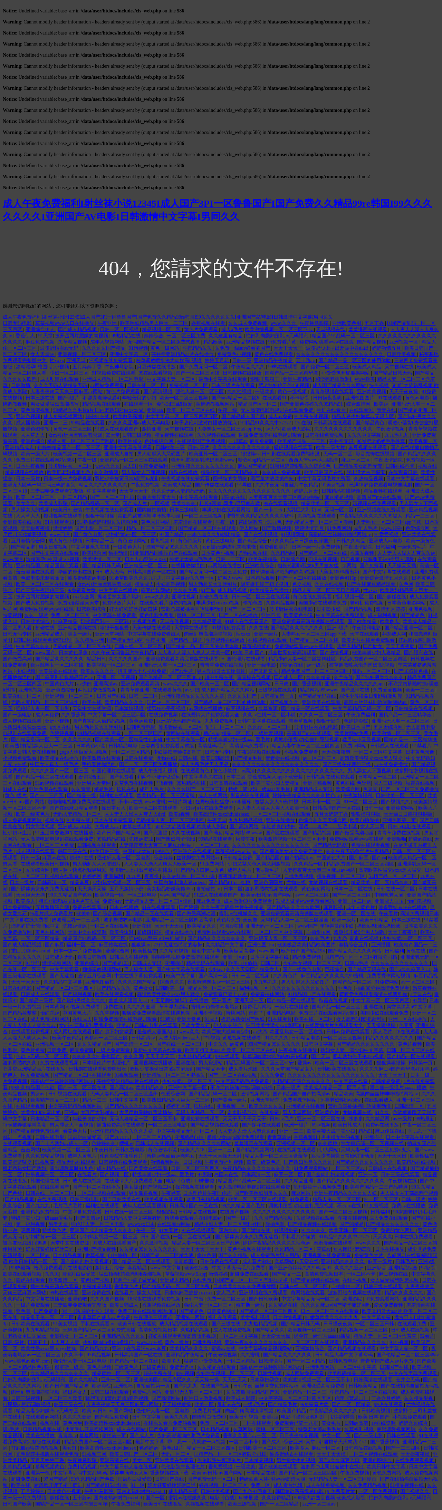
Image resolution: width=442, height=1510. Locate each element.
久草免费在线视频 (134, 783)
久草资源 (268, 708)
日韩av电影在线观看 (410, 826)
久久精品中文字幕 (225, 944)
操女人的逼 (149, 1292)
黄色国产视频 (95, 1280)
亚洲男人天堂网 (94, 783)
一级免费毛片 (412, 547)
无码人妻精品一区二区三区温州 (45, 702)
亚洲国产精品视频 (97, 1249)
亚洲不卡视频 (208, 1013)
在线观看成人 (379, 1100)
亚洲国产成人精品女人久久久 (102, 1230)
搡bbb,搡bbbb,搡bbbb (379, 926)
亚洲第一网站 (190, 1317)
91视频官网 (95, 1454)
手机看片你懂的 (99, 764)
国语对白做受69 (85, 1137)
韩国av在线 (231, 926)
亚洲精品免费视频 (41, 1211)
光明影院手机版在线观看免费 (48, 1454)
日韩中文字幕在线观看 (262, 721)
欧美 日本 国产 (249, 652)
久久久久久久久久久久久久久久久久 (271, 845)
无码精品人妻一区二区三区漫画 (319, 522)
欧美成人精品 (367, 366)
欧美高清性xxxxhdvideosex (221, 814)
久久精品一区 (309, 864)
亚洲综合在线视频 (193, 851)
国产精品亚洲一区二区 (409, 627)
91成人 (211, 1019)
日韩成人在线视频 (129, 957)
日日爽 (282, 683)
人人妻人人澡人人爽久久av (406, 553)
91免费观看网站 (311, 1168)
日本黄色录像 (74, 652)
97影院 (205, 1174)
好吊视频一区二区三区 (50, 1174)
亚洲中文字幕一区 (129, 354)
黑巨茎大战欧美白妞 (272, 478)
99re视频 (185, 1373)
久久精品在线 (283, 1305)
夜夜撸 (152, 876)
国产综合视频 (108, 913)
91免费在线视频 (311, 416)
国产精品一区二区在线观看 (208, 528)
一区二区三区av (212, 845)
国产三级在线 (226, 1323)
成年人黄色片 (361, 907)
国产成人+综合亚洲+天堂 (288, 1441)
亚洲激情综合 (310, 1348)
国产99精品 (351, 1224)
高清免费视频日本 (419, 913)
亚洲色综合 (33, 441)
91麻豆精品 (66, 621)
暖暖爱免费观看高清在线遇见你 (374, 994)
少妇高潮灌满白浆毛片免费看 (189, 1435)
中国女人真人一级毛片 (55, 764)
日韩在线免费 (139, 758)
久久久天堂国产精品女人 (253, 969)
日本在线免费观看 (114, 820)
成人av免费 (280, 416)
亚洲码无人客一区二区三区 (168, 665)
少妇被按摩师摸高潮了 (178, 752)
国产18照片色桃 (411, 671)
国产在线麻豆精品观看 (372, 584)
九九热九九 (397, 435)
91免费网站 (339, 528)
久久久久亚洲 (141, 1006)
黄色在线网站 (50, 932)
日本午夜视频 (31, 466)
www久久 (189, 1031)
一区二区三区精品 (131, 752)
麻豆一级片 (380, 1261)
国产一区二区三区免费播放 (149, 764)
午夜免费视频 (146, 484)
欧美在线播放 (41, 1435)
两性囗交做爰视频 (98, 690)
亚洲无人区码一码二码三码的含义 (40, 484)
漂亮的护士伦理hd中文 (36, 926)
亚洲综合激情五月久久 (385, 578)
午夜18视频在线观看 (259, 752)
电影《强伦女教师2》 (304, 1417)
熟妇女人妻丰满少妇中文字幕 (352, 1050)
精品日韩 (96, 658)
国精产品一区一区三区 (337, 1006)
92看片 (427, 1336)
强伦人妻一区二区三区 (200, 391)
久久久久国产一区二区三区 (60, 770)
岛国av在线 (226, 1174)
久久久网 (133, 1056)
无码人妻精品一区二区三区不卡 (144, 1118)
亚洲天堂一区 (249, 1000)
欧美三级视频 (243, 1504)
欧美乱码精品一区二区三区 (357, 1373)
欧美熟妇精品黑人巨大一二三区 (154, 323)
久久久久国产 (243, 696)
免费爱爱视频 (388, 690)
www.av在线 (149, 1342)
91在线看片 (280, 1019)
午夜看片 (388, 913)
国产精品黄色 (370, 422)
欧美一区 (204, 1404)
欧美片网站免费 (352, 733)
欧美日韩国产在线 (324, 472)
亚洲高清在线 (115, 1460)
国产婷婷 (188, 907)
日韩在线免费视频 (325, 435)
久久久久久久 (78, 739)
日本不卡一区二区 (322, 801)
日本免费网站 (18, 907)
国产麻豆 (359, 857)
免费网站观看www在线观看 (305, 646)
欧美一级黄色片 (33, 814)
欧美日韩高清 (216, 758)
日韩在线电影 (18, 988)
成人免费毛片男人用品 (205, 764)
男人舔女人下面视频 (144, 472)
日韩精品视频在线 (43, 1429)
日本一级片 (28, 478)
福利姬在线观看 (117, 795)
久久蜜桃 (328, 1143)
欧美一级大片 (331, 447)
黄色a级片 (16, 795)
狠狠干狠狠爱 (115, 627)
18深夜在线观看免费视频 (154, 1298)
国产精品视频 (372, 342)
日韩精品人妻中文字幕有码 (133, 1218)
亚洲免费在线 (97, 1292)
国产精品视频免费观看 (36, 1131)
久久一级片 (36, 615)
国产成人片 (135, 503)
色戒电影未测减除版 (43, 578)
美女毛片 (331, 1423)
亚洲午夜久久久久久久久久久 (203, 466)
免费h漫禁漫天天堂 (79, 603)
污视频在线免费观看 (111, 360)
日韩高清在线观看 (333, 422)
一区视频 (160, 503)
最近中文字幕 (207, 951)
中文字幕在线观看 (199, 497)
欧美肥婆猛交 (18, 1162)
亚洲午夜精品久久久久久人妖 (193, 696)
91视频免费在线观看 (114, 373)
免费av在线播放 (382, 1124)
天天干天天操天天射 (220, 1156)
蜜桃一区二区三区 (197, 615)
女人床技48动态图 (353, 1249)
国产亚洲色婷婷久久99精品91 (312, 404)
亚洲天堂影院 (265, 1100)
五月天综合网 (389, 727)
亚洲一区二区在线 (357, 913)
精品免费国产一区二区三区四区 (374, 658)
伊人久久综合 (228, 1025)
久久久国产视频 (107, 1298)
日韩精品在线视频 (341, 491)
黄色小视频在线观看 (250, 1249)
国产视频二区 (115, 1174)
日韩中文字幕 (319, 1044)
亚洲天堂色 (189, 1019)
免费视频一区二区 (189, 385)
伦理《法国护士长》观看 (88, 1311)
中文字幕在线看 (351, 1081)
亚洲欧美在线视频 (23, 522)
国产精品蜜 (24, 547)
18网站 (350, 565)
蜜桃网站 (236, 1013)
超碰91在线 (98, 416)
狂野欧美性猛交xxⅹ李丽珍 (224, 801)
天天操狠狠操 (381, 1025)
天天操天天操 (92, 888)
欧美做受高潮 (128, 416)
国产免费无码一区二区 (204, 366)
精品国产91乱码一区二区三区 (344, 335)
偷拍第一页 (114, 1435)
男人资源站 (211, 1062)
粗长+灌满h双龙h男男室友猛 (230, 503)
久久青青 (81, 789)
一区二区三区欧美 (64, 1398)
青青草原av (279, 1137)
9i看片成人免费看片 (52, 913)
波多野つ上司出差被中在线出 (338, 348)
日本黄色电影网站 (407, 603)
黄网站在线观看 (183, 733)
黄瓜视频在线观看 (242, 1037)
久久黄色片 (286, 975)
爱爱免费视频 (389, 1305)
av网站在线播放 (225, 565)
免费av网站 (355, 745)
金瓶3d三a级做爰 (175, 404)
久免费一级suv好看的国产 (243, 348)
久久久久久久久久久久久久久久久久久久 (340, 354)
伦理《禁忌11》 (352, 1398)
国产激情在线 (355, 690)
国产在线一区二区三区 (181, 1044)
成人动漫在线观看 (60, 379)
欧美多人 (390, 621)
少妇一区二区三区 (70, 373)
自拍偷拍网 (319, 932)
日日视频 (350, 559)
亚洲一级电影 (262, 665)
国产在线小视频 (261, 534)
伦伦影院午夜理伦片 (122, 1156)
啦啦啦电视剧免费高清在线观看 (82, 801)
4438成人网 (394, 634)
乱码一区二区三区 (372, 671)
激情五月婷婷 (391, 609)
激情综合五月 (92, 777)
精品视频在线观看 (102, 404)
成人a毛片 (232, 329)
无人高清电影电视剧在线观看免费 (278, 410)
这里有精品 (349, 646)
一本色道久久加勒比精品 (214, 534)
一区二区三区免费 (187, 335)
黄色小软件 (226, 770)
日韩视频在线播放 (243, 373)
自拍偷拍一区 (123, 1255)
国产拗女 (373, 646)
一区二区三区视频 (204, 516)
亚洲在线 (142, 926)
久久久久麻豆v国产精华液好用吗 (395, 1069)
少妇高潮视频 (171, 584)
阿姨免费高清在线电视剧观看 (271, 435)
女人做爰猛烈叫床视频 (395, 1280)
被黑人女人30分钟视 (277, 801)
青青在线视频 (364, 938)
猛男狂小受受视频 (167, 708)
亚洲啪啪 (396, 839)
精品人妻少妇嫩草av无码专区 (363, 416)
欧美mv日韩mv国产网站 (267, 895)
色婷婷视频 (62, 733)
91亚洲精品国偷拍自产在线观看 (164, 553)
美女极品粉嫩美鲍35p (170, 888)
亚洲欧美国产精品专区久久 (163, 1379)
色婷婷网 (92, 876)
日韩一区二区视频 (120, 329)
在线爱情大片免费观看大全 (211, 714)
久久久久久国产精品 (104, 348)
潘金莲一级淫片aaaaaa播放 (398, 1087)
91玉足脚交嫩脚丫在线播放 (65, 832)
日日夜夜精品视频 (299, 1435)
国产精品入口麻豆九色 (200, 870)
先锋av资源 (141, 839)
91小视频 (399, 1342)
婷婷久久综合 (414, 1423)
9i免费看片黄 (282, 342)
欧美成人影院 (297, 429)
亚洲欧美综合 (260, 565)
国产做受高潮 (18, 658)
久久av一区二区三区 (270, 727)
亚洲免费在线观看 (201, 1118)
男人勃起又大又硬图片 (162, 453)
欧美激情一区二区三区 (397, 733)
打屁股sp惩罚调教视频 (27, 1404)
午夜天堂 (217, 820)
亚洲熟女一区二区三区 (74, 1336)
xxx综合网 (84, 596)
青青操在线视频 (254, 677)
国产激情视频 (277, 528)
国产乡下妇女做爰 (115, 1031)
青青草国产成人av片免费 (104, 1317)
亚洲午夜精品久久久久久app (355, 683)
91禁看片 (422, 745)
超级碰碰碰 (150, 932)
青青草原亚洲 (135, 690)
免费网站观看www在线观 (327, 342)
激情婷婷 (63, 528)
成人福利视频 (383, 615)
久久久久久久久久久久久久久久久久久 (250, 491)
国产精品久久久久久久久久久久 (351, 1180)
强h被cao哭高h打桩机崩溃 (157, 938)
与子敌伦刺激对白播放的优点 (206, 422)
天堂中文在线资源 (93, 708)
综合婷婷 (164, 857)
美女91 (70, 1448)
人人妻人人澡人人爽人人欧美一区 (194, 652)
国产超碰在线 (392, 596)
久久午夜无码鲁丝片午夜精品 (287, 484)
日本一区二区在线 (354, 888)
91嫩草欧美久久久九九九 (136, 578)
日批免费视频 (299, 876)
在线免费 (270, 1112)
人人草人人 (33, 435)
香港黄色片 (127, 1286)
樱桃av (126, 1143)
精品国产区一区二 (258, 404)
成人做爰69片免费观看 (248, 901)
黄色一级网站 (165, 348)
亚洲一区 (368, 1174)
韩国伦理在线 (45, 1180)
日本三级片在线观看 (233, 385)
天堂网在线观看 (192, 627)
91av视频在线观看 (55, 783)
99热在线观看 (283, 366)
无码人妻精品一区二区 (78, 814)
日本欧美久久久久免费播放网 (245, 1286)
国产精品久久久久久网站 (355, 951)
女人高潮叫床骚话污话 (361, 1019)
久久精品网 (283, 553)
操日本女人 (114, 808)
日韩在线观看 (401, 1435)
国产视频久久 (284, 702)
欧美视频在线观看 (164, 1199)
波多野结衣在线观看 (292, 1454)
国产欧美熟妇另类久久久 (261, 1193)
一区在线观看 (257, 1423)
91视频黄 (45, 1162)
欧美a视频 (180, 814)
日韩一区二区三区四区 (196, 1168)
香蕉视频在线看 (209, 323)
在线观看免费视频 (31, 1031)
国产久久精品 (233, 1255)
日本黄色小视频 (218, 553)
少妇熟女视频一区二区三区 (122, 882)
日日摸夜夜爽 (328, 397)
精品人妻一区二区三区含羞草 (277, 1156)
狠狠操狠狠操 (366, 814)
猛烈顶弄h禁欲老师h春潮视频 (131, 1274)
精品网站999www (319, 690)
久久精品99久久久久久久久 (149, 1249)
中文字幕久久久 (33, 646)
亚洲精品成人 (20, 447)
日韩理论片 (271, 1361)
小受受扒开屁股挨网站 (346, 373)
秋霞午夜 (246, 839)
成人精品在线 (112, 1168)
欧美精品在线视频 (417, 1162)
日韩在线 (188, 758)
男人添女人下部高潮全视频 (409, 1193)
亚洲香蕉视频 (318, 783)
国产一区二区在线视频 (233, 1075)
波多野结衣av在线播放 (403, 907)
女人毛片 (226, 1292)
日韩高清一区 (52, 882)
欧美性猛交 (130, 441)
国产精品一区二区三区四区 (65, 988)
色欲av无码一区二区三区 (43, 1056)
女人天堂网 (373, 826)
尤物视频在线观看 (329, 882)
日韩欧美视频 (402, 354)
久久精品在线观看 (217, 1367)
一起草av (238, 441)
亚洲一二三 (56, 422)
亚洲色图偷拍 (36, 429)
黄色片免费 (229, 919)
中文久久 (218, 1044)
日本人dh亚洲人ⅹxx (146, 559)
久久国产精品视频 (274, 1218)
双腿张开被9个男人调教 (389, 559)
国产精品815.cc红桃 (230, 882)
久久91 (52, 1274)
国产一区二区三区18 (198, 373)
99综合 (163, 851)
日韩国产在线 (112, 696)
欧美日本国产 (356, 727)
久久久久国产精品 (138, 982)
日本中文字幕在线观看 (411, 478)
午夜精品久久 (198, 348)
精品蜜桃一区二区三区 (117, 1373)
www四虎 (60, 534)
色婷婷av (149, 1448)
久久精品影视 (419, 1398)
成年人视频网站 (107, 342)
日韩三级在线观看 (401, 1174)
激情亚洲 (152, 429)
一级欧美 (265, 391)
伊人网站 (249, 528)
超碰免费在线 (214, 596)
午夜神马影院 (315, 323)
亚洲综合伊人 (41, 329)
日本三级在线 (41, 397)
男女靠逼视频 (41, 826)
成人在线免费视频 (233, 1330)
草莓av (324, 1249)
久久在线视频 (330, 584)
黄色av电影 (417, 397)
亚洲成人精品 (97, 379)
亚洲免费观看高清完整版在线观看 (309, 621)
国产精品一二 (287, 1274)
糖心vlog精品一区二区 (262, 460)
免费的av (113, 901)
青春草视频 (301, 721)
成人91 (129, 466)
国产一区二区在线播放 (303, 578)
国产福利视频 (78, 994)
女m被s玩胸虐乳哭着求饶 (76, 435)
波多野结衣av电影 (87, 578)
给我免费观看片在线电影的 (194, 1218)
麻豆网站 (301, 1193)
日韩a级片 (199, 447)
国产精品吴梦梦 (20, 1013)
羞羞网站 (30, 1149)
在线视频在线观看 (268, 640)
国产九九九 (117, 1137)
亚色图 (346, 988)
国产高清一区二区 (134, 1044)
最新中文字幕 (150, 1441)
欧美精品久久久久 (125, 702)
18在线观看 (408, 1031)
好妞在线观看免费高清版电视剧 (182, 1336)
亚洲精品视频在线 (246, 342)
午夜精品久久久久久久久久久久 (257, 1168)
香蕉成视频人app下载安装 (276, 777)
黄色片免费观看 (201, 329)
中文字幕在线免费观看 (341, 615)
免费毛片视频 (208, 1410)
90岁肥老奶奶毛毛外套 (381, 441)
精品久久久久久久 (404, 1292)
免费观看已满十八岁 (225, 994)
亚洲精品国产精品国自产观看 (48, 565)
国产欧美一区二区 (210, 683)
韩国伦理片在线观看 (244, 658)
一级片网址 (180, 801)
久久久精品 (319, 677)
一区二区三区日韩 (375, 1323)
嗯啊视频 (30, 1230)
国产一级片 (239, 1218)
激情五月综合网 (95, 975)
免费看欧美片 (274, 547)
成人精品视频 (233, 590)
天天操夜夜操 (36, 528)
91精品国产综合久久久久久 (302, 1081)
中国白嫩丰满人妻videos (180, 882)
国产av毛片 (182, 671)
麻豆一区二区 (356, 460)
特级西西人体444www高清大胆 (273, 1479)
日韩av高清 (356, 1423)
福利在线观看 (223, 1317)
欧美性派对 (122, 932)
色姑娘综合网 (159, 441)
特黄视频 (12, 615)
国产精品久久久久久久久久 (217, 938)
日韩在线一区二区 (147, 385)
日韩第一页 (421, 1062)
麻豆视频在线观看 (368, 447)
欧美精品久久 (202, 926)
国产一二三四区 (47, 795)
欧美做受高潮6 (240, 951)
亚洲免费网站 (401, 808)
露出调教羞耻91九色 (260, 522)
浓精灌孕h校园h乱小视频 (43, 366)
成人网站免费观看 (305, 1373)
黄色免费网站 (387, 1472)
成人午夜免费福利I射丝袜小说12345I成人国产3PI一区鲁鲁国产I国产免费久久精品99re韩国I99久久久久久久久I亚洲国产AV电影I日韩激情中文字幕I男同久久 (168, 317)
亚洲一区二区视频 (116, 677)
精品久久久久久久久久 (103, 484)
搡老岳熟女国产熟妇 (119, 596)
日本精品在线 (261, 1472)
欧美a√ (382, 404)
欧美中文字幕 (181, 975)
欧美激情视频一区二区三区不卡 (279, 329)
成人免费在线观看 (389, 1218)
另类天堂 (58, 1224)
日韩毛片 (405, 1261)
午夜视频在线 (403, 1180)
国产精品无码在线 (317, 696)
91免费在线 (79, 820)
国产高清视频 (158, 391)
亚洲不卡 (271, 615)
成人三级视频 (388, 783)
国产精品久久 (270, 1330)
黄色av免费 (141, 721)
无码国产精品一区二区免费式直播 (164, 342)
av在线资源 (384, 1423)
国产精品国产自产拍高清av (285, 857)
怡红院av (50, 1013)
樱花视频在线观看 (64, 516)
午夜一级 (228, 410)
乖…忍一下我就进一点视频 (197, 1441)
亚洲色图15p (344, 578)
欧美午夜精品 (263, 559)
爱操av (305, 1062)
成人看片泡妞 (244, 1069)
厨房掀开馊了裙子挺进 (265, 584)
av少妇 (84, 683)
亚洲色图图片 (360, 397)
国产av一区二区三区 (169, 702)
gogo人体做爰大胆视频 (84, 752)
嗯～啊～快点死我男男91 (80, 870)
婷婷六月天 (306, 491)
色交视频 (302, 584)
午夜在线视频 (352, 1218)
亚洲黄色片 (327, 1112)
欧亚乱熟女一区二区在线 (57, 665)
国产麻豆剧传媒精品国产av (64, 677)
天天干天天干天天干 (245, 1118)
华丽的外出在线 (75, 571)
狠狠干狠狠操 (100, 516)
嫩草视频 (95, 1255)
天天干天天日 (26, 982)
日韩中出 (194, 1298)
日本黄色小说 (91, 745)
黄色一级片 (177, 1342)
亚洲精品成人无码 (314, 789)
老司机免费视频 (367, 603)
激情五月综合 (110, 1267)
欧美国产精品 (292, 1410)
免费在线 (114, 1006)
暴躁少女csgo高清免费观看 (236, 1137)
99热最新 (425, 1118)
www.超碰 (392, 528)
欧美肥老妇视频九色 (69, 472)
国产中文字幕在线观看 (55, 553)
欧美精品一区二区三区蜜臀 (166, 795)
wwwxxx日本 (141, 1224)
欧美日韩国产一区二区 (134, 1454)
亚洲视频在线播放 (154, 1062)
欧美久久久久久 (98, 671)
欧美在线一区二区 (23, 696)
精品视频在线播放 (25, 472)
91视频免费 (145, 621)
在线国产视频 (235, 1211)
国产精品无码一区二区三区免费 (213, 571)
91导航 (245, 484)
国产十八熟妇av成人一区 (62, 1143)
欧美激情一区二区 (103, 559)
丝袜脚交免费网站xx (198, 857)
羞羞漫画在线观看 (368, 329)
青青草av (67, 1435)
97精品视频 (99, 1354)
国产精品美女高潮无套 (359, 466)
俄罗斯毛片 (268, 870)
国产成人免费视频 (36, 603)
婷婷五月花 (217, 360)
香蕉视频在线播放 (162, 1305)
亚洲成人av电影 (386, 540)
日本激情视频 (129, 708)
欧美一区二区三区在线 (191, 410)
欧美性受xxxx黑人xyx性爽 (49, 1348)
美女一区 (142, 1460)
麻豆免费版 (262, 441)
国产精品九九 (95, 1348)
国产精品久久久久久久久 (297, 627)
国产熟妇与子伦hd (176, 839)
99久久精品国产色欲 (70, 895)
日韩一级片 (413, 1199)
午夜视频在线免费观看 (186, 478)
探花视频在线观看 (195, 1187)
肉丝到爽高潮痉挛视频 (209, 634)
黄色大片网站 (156, 522)
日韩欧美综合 (92, 609)
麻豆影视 (333, 907)
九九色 (134, 876)
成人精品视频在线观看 (184, 1323)
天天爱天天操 (276, 1336)
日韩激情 (21, 385)
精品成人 (144, 584)
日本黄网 (54, 1006)
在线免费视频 (164, 714)
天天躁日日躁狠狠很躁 (408, 814)
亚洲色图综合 (61, 690)
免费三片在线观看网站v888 (45, 460)
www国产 (46, 652)
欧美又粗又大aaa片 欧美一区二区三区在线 (230, 1050)
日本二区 (236, 777)
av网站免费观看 (107, 385)
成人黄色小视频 (66, 540)
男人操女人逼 (139, 969)
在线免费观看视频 (415, 1460)
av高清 (248, 770)
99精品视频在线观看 (99, 733)
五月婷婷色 (33, 1491)
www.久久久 (283, 323)
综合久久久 (172, 982)
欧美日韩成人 (348, 1124)
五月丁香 (375, 323)
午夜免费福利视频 (224, 1162)
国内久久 (229, 1230)
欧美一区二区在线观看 (154, 808)
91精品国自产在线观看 (312, 994)
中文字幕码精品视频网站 (75, 1106)
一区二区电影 (129, 379)
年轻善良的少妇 (139, 397)
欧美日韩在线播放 (137, 1323)
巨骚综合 (335, 969)
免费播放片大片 (119, 603)
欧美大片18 (193, 1149)
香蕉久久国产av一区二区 (250, 1435)
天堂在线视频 (175, 621)
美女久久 (26, 503)
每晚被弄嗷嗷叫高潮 (25, 1124)
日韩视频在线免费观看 (331, 777)
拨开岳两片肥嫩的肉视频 (82, 335)
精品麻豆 (80, 882)
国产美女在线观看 (149, 1168)
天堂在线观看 (365, 634)
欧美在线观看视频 (115, 994)
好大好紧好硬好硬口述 (134, 609)
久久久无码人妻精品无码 (61, 385)
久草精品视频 (73, 342)
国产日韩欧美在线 (122, 1199)
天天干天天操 (332, 1454)
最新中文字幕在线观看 (223, 379)
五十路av (306, 360)
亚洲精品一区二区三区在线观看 (134, 460)
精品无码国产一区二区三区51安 (260, 1062)
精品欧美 (213, 342)
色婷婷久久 (104, 1143)
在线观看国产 (55, 1187)
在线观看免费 (412, 1323)
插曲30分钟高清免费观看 (383, 988)
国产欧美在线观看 (279, 1466)
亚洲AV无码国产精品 (179, 721)
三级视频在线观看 (278, 690)
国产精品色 (413, 615)
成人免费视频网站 (64, 416)
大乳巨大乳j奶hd (304, 509)
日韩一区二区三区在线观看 (261, 596)
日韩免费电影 (141, 727)
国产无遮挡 (156, 832)
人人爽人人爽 (65, 1342)
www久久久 (107, 466)
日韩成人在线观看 (390, 745)
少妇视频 (26, 671)
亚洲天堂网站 (110, 634)
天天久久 (382, 1236)
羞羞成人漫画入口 (128, 1000)
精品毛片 (104, 789)
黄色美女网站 (316, 888)
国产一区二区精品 (306, 1361)
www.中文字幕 (166, 1267)
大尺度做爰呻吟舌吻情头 (146, 1112)
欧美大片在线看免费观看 (369, 640)
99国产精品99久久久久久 (172, 547)
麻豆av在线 (54, 857)
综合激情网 (359, 404)
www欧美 (365, 379)
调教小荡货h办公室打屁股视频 (306, 739)
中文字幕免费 (377, 1317)
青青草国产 (186, 1261)
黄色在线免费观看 (274, 354)
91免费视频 (377, 1205)
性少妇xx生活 (18, 832)
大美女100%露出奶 (340, 571)
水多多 (356, 1118)
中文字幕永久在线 (91, 547)
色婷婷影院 (356, 721)
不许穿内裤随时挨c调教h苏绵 (242, 1087)
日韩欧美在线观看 (31, 1323)
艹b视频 (165, 783)
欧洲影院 (353, 1298)
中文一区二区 (336, 1435)
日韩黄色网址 (222, 1311)
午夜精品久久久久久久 (334, 1410)
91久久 (383, 1112)
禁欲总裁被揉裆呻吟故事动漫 (150, 516)
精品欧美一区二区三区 (325, 503)
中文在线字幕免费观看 (139, 975)
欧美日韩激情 (68, 509)
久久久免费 (186, 590)
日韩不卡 (38, 1342)
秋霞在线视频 (421, 783)
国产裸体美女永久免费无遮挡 (292, 851)
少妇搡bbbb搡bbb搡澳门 (109, 1342)
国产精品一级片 (186, 640)
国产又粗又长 (264, 671)
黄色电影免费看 (157, 615)
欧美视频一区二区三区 (78, 453)
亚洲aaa (155, 410)
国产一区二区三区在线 (83, 1087)
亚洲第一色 (38, 1472)
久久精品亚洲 (207, 621)
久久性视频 (240, 391)
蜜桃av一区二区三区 (107, 1037)
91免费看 (300, 1199)
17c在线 (303, 422)
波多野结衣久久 (20, 1062)
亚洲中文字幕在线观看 (128, 447)
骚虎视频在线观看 (294, 447)
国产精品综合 (253, 540)
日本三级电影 (185, 509)
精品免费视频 (307, 957)
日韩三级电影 (85, 1199)
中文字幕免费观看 (83, 1211)
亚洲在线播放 (281, 820)
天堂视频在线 (331, 329)
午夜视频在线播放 (226, 640)
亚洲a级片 (338, 627)
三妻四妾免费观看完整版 (57, 491)
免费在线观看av (90, 907)
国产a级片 (69, 397)
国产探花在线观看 (262, 1124)
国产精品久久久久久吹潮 (294, 907)
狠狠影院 (166, 1211)
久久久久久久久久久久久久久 (304, 988)
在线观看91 (275, 397)
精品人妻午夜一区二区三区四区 (306, 745)
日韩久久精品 (351, 540)
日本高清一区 (256, 1174)
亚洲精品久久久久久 (343, 1261)
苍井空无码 (342, 441)
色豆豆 (371, 789)
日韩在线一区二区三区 (139, 646)
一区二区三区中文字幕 (379, 752)
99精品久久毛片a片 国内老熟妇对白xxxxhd (99, 410)
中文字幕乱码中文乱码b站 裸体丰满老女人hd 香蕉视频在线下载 (121, 1472)
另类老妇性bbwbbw (341, 1100)
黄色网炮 (72, 1423)
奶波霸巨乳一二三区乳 (105, 621)
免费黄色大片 (369, 1255)
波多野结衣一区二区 (70, 466)
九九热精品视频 (246, 820)
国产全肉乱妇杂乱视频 (331, 1174)
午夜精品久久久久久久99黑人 (371, 516)
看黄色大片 (75, 1131)
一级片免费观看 (113, 1050)
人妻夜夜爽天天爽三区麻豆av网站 (67, 391)
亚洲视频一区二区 (55, 1044)
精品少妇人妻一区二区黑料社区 (302, 658)
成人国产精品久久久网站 (340, 385)
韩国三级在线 (73, 851)
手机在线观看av (97, 1323)
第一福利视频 (31, 1224)
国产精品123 (116, 963)
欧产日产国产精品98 (119, 832)
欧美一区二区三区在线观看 (45, 584)
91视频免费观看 (229, 627)
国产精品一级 (82, 795)
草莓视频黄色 (257, 646)
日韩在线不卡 (400, 466)
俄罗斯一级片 (251, 1305)
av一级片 (317, 665)
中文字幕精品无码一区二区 (362, 708)
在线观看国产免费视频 (202, 441)
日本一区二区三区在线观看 (330, 1311)
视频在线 (427, 466)
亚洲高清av (106, 683)
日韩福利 (385, 547)
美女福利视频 (255, 1317)
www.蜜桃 (155, 801)
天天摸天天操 (31, 895)
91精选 (167, 1019)
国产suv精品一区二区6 (235, 397)
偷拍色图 (253, 603)
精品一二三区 (420, 516)
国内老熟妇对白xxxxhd (141, 1491)
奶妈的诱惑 (343, 1417)
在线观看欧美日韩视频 (45, 864)
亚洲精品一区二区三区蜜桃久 (174, 1075)
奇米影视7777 (242, 1112)
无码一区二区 (338, 453)
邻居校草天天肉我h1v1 (343, 1441)
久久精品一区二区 (295, 1249)
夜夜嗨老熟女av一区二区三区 (250, 876)
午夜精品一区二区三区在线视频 (364, 1392)
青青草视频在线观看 (332, 391)
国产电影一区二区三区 (99, 528)
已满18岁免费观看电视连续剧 (381, 484)
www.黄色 (13, 559)
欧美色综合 (197, 1267)
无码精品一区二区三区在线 (83, 646)
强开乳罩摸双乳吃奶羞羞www (203, 460)
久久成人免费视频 (248, 323)
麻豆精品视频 (339, 497)
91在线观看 (390, 397)
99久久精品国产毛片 (243, 1205)
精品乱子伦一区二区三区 (48, 1317)
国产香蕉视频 (307, 683)
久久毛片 (320, 938)
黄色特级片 (190, 540)
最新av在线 (229, 1404)
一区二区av (38, 1255)
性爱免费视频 (36, 1075)
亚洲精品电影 (282, 1013)
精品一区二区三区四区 (151, 528)
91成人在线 (15, 789)
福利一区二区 (81, 944)
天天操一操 (207, 1379)
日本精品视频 (261, 578)
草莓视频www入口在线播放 (65, 323)
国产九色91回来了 (253, 1491)
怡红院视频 (420, 901)
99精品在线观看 (88, 422)
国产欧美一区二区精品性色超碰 (129, 739)
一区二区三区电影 (168, 1124)
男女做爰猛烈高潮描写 (55, 404)
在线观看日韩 (403, 472)
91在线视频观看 (159, 907)
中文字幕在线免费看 (115, 615)
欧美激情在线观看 (102, 758)
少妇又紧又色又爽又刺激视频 (260, 864)
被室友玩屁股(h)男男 (25, 1243)
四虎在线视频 (323, 559)
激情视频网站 (57, 963)
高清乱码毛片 (213, 745)
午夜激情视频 (391, 429)
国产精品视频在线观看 (215, 1124)
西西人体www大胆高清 (314, 460)
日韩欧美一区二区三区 (400, 795)
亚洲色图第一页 (399, 820)
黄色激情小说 (163, 1149)
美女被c (132, 1187)
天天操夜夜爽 (336, 752)
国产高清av (121, 1087)
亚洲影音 (376, 1267)
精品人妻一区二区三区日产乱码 (81, 441)
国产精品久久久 (114, 988)
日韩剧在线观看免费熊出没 (291, 453)
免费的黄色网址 (398, 1230)
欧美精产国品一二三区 (302, 441)
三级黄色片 (127, 1367)
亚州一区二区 (116, 1379)
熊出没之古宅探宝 (366, 472)
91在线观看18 (60, 522)
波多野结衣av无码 (60, 348)
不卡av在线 (130, 801)
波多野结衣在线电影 (291, 609)
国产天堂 (320, 1056)
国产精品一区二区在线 (323, 553)
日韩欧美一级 (170, 447)
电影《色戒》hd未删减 (191, 1180)
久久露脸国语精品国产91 (253, 1392)
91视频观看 (127, 1075)
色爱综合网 (418, 528)
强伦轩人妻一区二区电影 (43, 708)
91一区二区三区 (361, 801)
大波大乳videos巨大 (179, 1037)
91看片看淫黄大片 (157, 497)
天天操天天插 (402, 565)
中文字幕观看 (102, 491)
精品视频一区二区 (162, 329)
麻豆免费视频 (41, 342)
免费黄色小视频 (234, 354)
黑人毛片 (383, 1031)
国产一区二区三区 (247, 609)
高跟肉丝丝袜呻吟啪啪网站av (340, 534)
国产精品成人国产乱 (243, 416)
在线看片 (87, 1174)
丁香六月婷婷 (387, 1398)
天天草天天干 (134, 491)
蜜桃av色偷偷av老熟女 (215, 1006)
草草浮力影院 (174, 1006)
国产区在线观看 (283, 832)
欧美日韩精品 (374, 919)
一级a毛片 (254, 1404)
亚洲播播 (381, 944)
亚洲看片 (222, 1000)
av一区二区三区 (320, 758)
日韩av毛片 (356, 963)
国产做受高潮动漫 (355, 832)
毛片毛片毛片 (68, 1205)
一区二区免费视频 (378, 1491)
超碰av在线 (234, 497)
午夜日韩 (103, 1149)
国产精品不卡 (211, 1069)
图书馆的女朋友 (230, 478)
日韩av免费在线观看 (348, 1031)
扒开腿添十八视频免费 (142, 671)
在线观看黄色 (168, 690)
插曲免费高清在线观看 (121, 1124)
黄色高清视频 (36, 410)
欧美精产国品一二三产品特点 (377, 1187)
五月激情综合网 (28, 540)
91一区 (138, 1485)
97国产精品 (172, 534)
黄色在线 (345, 783)
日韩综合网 (293, 559)
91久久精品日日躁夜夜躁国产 (302, 540)
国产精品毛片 (248, 758)
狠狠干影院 (329, 721)
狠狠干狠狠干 (265, 379)
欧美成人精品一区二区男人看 (336, 1087)
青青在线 (386, 410)
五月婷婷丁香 (88, 366)
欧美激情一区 (63, 1280)
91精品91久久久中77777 (266, 422)
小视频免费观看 (301, 752)
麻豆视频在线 (241, 708)
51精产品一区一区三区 (393, 876)
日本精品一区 (100, 540)
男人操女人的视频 (31, 509)
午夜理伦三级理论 (154, 1317)
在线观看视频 (31, 1106)
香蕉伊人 (26, 335)
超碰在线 (45, 627)
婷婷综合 (154, 335)
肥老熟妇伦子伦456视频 (284, 385)
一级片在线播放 (292, 1006)
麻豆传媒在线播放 (157, 366)
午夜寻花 (171, 1193)
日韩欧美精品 (363, 1385)
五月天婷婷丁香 (331, 814)
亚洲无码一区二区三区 (270, 926)
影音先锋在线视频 (376, 453)
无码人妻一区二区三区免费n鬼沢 (376, 1149)
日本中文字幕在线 (270, 957)
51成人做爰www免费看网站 (306, 901)
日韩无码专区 (18, 634)
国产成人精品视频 (78, 329)
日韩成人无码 (110, 571)
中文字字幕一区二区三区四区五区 (182, 416)
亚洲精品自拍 (189, 1137)
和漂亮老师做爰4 (334, 379)
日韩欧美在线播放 (337, 1069)
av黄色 (237, 1044)
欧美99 (83, 913)
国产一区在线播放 (239, 615)
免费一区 (261, 1485)
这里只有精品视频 (206, 1199)
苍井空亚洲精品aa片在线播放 (183, 354)
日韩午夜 (242, 1385)
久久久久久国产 (126, 658)
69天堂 (113, 435)
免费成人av (107, 826)
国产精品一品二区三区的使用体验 (355, 360)
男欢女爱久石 (196, 1025)
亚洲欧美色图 (347, 323)
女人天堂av (43, 354)
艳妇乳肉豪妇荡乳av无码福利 (278, 335)
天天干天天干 (288, 348)
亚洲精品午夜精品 (274, 360)
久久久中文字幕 (364, 435)
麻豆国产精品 (253, 466)
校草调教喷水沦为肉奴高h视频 (169, 360)
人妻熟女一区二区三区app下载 (230, 429)
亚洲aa (71, 1112)
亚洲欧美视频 (372, 391)
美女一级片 (80, 634)
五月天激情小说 (127, 888)
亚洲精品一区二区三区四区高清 (179, 919)
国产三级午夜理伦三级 (41, 590)
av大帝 (273, 429)
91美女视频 (334, 484)
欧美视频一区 (423, 441)
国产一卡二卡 (269, 509)
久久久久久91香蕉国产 (97, 1056)
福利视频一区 (254, 988)
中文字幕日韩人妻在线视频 (129, 1466)
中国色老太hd (138, 851)
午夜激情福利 (358, 795)
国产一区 (155, 1497)
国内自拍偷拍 (152, 509)
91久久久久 (277, 1037)
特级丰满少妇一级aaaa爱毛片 (239, 739)
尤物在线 (166, 758)
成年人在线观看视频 (145, 1205)
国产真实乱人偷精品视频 (100, 721)
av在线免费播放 (391, 764)
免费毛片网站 (257, 1006)
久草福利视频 (359, 1429)
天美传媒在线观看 (152, 627)
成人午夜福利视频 (158, 770)
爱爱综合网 (38, 870)
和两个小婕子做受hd (159, 777)
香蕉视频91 (163, 540)
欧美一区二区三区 (36, 497)
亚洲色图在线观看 (49, 789)
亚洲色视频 (28, 416)
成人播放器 (28, 422)
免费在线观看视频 (371, 845)
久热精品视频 (369, 478)
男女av (38, 1093)
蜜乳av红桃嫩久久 (239, 913)
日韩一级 (241, 360)
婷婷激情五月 (387, 348)
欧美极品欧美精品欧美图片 (307, 944)
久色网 (406, 584)
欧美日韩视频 (244, 1417)
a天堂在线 (61, 727)
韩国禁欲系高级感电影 (300, 1491)
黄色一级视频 (293, 391)
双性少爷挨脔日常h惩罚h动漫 (127, 478)
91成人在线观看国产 (117, 429)
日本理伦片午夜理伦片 (107, 1062)
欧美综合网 (94, 553)
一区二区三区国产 (144, 733)
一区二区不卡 (361, 1274)
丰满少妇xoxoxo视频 (218, 603)
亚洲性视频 (184, 596)
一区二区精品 (73, 497)
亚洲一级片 (266, 634)
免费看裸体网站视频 (389, 975)
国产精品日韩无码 (393, 373)
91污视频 (138, 348)
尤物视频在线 (253, 553)
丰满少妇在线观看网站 (227, 509)
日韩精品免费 (238, 857)
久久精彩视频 (174, 951)
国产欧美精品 (362, 621)
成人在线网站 (213, 795)
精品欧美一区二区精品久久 (230, 472)
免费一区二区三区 (71, 615)
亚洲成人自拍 (120, 453)
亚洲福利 (114, 876)
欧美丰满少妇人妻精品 (377, 652)
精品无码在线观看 (206, 963)
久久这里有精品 (226, 335)
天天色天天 (235, 1379)
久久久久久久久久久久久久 (344, 429)
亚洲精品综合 (403, 1267)
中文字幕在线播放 (119, 590)
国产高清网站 (244, 826)
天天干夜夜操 (404, 391)
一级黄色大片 (128, 547)
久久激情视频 (155, 1243)
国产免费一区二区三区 (325, 366)
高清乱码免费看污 (250, 745)
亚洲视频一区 (404, 342)
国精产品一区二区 (353, 982)
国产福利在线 (419, 652)
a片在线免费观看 (215, 808)
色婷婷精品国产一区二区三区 (69, 447)
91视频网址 (293, 534)
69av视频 (321, 1124)
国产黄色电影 (88, 534)
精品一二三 (95, 1100)
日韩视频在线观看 (97, 845)
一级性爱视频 (269, 733)
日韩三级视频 (137, 435)
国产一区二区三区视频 (343, 1211)
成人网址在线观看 (73, 1031)
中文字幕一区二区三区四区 (117, 714)
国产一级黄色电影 (302, 969)
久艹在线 (343, 677)
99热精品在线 (127, 335)
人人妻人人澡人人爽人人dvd (135, 814)
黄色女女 (143, 988)
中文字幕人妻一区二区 (171, 379)
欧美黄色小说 (299, 615)
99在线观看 (228, 1056)
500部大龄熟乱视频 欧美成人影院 (191, 826)
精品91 (365, 1131)
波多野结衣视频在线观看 (272, 888)
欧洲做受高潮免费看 (323, 1385)
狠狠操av (250, 453)
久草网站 (285, 1261)
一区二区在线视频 (110, 926)
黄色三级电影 (220, 540)
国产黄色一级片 (230, 1100)
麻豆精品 (137, 1267)
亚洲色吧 (78, 1298)
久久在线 (258, 627)
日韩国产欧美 (18, 1504)
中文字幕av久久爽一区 (190, 578)
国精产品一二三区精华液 (292, 373)
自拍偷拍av (208, 888)
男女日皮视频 (54, 547)
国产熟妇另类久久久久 (380, 677)
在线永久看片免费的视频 (167, 603)
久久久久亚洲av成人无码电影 (140, 422)
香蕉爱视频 (362, 553)
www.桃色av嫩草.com (28, 1361)
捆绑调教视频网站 (216, 404)
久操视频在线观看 (317, 516)
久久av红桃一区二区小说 (270, 714)
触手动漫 (118, 553)
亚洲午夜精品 (298, 379)
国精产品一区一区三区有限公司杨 (361, 957)
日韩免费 (57, 1050)
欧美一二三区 (420, 690)
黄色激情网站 (133, 540)
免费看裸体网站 (268, 994)
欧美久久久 (184, 503)
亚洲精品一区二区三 (146, 565)
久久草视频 (108, 1013)
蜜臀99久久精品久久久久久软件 (260, 516)
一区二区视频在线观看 (102, 1193)
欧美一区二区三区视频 (184, 397)
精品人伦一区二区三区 (213, 988)
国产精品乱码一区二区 (96, 503)
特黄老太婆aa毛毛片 (192, 559)
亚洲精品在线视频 (306, 1106)
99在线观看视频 (156, 373)
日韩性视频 (270, 1373)
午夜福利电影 (367, 627)
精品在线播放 (184, 472)
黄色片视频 (410, 1044)
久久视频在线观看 (217, 435)
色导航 (364, 783)
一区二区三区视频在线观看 (282, 814)
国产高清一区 (214, 975)
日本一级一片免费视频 (68, 478)
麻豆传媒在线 (114, 944)
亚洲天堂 (76, 360)
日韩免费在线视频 (220, 1261)
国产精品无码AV (125, 640)
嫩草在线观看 (137, 826)
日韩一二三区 (231, 559)
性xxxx (57, 360)
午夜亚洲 (107, 323)
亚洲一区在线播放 (408, 1019)
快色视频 (379, 385)
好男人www (231, 578)
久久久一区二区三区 (321, 714)
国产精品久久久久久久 (60, 658)
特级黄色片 (55, 1230)
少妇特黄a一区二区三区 (131, 534)
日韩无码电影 (18, 323)
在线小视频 (355, 1280)
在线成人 (82, 1019)
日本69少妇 (329, 609)
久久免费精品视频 (46, 1156)
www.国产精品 (176, 895)
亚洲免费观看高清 (141, 683)
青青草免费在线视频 (222, 665)
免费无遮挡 (182, 1367)
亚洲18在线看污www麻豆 (139, 1348)
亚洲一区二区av (355, 901)
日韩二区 (270, 963)
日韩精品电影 (123, 745)
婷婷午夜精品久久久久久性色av (306, 795)
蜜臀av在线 (224, 1348)
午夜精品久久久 (248, 366)
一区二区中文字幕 (239, 1336)
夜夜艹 (257, 1013)
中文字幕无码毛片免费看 (324, 478)
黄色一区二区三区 (73, 429)
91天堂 (45, 335)
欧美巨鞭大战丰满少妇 (226, 1031)
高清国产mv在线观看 (380, 497)
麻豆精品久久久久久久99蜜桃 (333, 975)
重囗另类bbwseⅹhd (31, 951)
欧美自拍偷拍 (365, 820)
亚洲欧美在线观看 (322, 702)
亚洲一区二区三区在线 (322, 1118)
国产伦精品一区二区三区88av (170, 677)
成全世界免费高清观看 (293, 652)
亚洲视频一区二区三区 (82, 354)
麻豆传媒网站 (156, 590)
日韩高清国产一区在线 (152, 571)
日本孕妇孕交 (265, 1379)
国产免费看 (372, 565)
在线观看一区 (139, 404)
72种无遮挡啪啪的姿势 (178, 944)
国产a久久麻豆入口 (410, 969)
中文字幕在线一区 (186, 739)
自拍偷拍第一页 (153, 1385)
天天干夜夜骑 (401, 646)
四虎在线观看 (31, 1280)
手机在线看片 (332, 410)
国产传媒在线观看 (215, 484)
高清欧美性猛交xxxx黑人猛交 (372, 758)
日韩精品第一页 (277, 696)
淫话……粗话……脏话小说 (328, 826)
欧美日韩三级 (105, 851)
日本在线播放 (124, 907)
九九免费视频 (220, 721)
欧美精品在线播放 (270, 590)
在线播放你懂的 (188, 565)
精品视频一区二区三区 (341, 876)
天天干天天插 (170, 926)
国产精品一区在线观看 (306, 708)
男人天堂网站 (297, 1112)
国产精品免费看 (112, 1417)
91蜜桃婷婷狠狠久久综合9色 (301, 466)
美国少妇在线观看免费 (323, 603)
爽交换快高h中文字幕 (410, 1006)
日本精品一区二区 (378, 777)
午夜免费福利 (154, 466)
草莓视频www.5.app (236, 851)
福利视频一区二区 (355, 596)
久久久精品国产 (95, 1044)
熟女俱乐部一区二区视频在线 (373, 1143)
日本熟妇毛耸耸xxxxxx (189, 1292)
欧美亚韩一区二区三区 (214, 453)
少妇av (188, 808)
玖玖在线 (127, 789)
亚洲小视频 (57, 721)
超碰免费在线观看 (250, 1274)
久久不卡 (74, 1354)
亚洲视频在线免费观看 (382, 509)
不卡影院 (300, 397)
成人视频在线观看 (23, 721)
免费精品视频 (97, 1286)
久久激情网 (106, 472)
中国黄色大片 (60, 683)
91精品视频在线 (407, 1485)
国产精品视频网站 (252, 683)
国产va (379, 857)
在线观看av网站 (174, 1224)
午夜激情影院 (389, 460)
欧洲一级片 (344, 919)
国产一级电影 (18, 714)
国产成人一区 (289, 677)
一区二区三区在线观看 (315, 1342)
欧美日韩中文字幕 (387, 1466)
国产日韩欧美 (264, 1298)
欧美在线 (92, 702)
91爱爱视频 (387, 534)
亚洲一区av (235, 957)
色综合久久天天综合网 (323, 820)
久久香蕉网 (73, 714)
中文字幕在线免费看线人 (154, 634)
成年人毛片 (366, 528)
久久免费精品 (277, 1497)
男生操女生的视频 (341, 1137)
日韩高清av (143, 1037)
